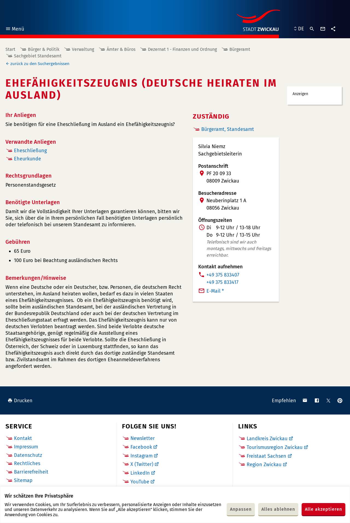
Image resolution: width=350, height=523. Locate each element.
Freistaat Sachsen (266, 456)
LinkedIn (140, 473)
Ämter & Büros (121, 49)
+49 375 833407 (222, 275)
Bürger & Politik (43, 49)
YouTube (139, 482)
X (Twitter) (141, 464)
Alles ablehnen (278, 509)
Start (10, 49)
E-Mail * (215, 291)
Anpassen (241, 509)
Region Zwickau (264, 465)
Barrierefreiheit (31, 472)
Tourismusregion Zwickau (274, 447)
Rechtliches (27, 463)
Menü (14, 29)
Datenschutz (28, 455)
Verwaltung (83, 49)
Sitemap (23, 480)
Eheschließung (30, 151)
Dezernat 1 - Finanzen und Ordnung (182, 49)
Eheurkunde (27, 159)
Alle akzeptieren (323, 509)
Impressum (26, 447)
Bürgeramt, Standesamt (227, 129)
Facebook (141, 447)
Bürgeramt (239, 49)
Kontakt (23, 438)
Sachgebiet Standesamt (38, 55)
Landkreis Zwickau (267, 439)
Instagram (141, 456)
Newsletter (142, 438)
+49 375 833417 (222, 282)
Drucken (20, 401)
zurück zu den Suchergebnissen (39, 63)
